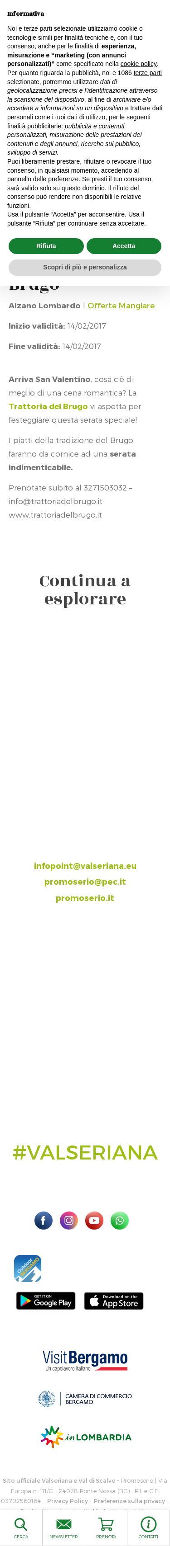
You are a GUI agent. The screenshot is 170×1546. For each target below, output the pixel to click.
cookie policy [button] (139, 63)
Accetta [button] (124, 246)
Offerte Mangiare (121, 305)
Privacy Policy (67, 1500)
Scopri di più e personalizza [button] (84, 267)
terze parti (148, 72)
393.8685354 (94, 849)
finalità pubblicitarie (34, 126)
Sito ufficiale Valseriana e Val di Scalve (59, 1480)
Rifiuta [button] (46, 246)
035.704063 (93, 833)
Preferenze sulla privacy (129, 1500)
